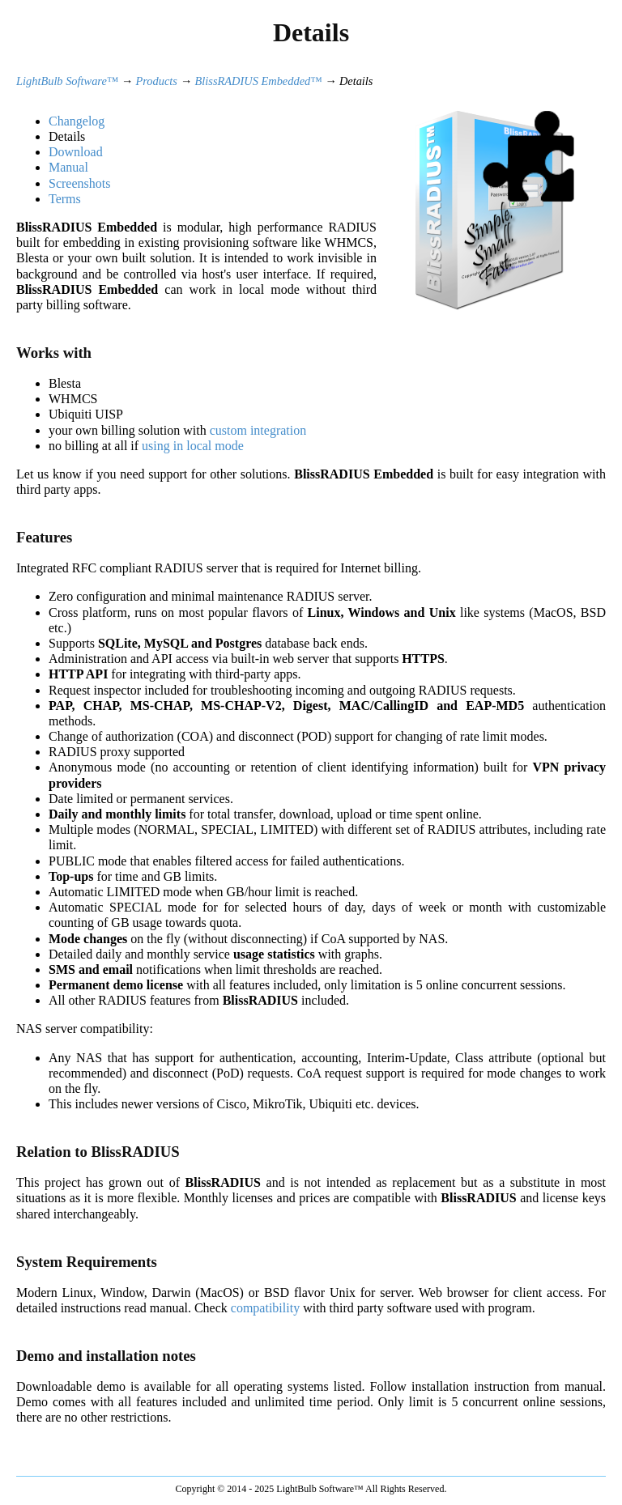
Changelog (76, 121)
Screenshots (79, 183)
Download (76, 152)
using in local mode (193, 446)
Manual (68, 167)
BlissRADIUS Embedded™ (258, 80)
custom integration (258, 430)
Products (156, 80)
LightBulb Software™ (67, 80)
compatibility (265, 1308)
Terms (65, 199)
